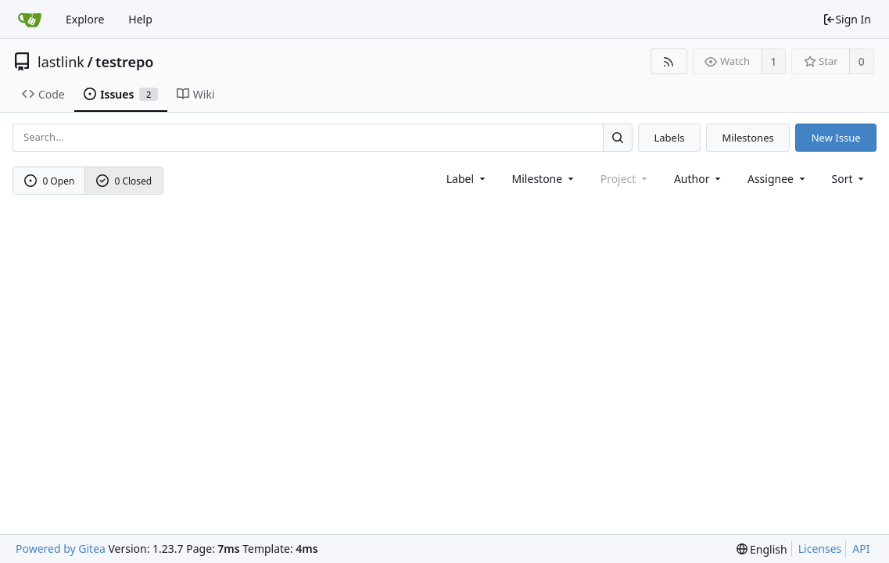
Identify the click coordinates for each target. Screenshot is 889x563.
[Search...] (618, 137)
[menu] (849, 179)
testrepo (124, 62)
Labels (669, 138)
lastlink (61, 62)
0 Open (49, 181)
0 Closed (124, 181)
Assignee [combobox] (777, 178)
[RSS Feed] (669, 61)
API (860, 548)
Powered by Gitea (61, 548)
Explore (85, 19)
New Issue (836, 138)
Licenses (820, 548)
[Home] (30, 19)
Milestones (748, 138)
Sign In (847, 19)
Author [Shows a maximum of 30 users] (698, 178)
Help (140, 19)
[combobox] (467, 179)
